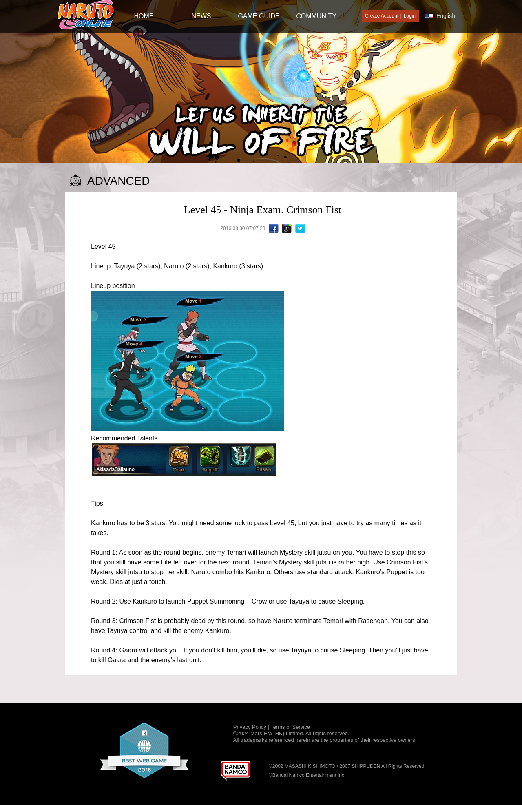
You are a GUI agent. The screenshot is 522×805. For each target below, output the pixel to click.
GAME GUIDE (258, 16)
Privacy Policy (250, 727)
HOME (144, 16)
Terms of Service (290, 727)
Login (410, 16)
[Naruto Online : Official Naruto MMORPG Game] (86, 15)
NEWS (201, 16)
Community (316, 16)
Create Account (381, 16)
